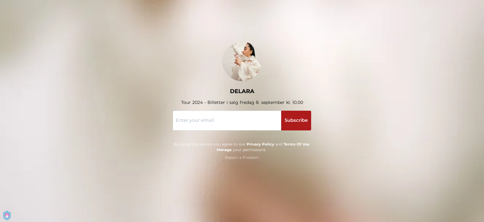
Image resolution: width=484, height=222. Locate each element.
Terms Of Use (297, 144)
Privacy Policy (260, 144)
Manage (224, 149)
